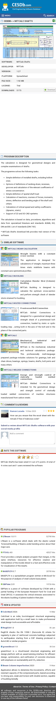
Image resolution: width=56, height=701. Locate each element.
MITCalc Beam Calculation (22, 248)
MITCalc (12, 335)
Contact (52, 687)
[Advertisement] (28, 123)
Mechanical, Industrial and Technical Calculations (37, 341)
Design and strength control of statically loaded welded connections (37, 377)
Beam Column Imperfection (16, 665)
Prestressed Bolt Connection (34, 308)
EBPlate (6, 584)
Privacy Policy (42, 687)
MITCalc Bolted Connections (20, 303)
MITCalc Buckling (14, 276)
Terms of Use (28, 687)
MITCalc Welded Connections (20, 370)
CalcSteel (7, 612)
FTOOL (6, 552)
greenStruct (8, 646)
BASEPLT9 (7, 571)
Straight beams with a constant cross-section (37, 255)
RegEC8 (7, 627)
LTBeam (6, 536)
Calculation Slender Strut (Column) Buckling (37, 282)
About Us (17, 687)
